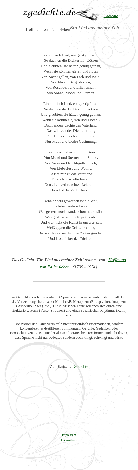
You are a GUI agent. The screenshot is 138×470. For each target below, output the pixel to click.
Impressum (69, 435)
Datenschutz (69, 440)
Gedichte (81, 366)
